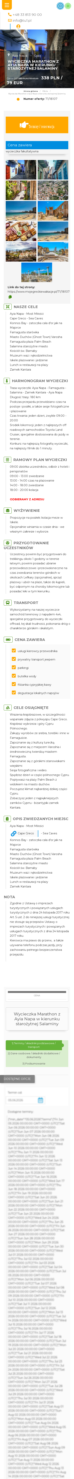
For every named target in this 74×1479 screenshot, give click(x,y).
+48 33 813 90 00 (27, 15)
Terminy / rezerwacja (37, 125)
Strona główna (30, 91)
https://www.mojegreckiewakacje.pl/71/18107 (39, 291)
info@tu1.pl (22, 20)
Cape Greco (26, 833)
